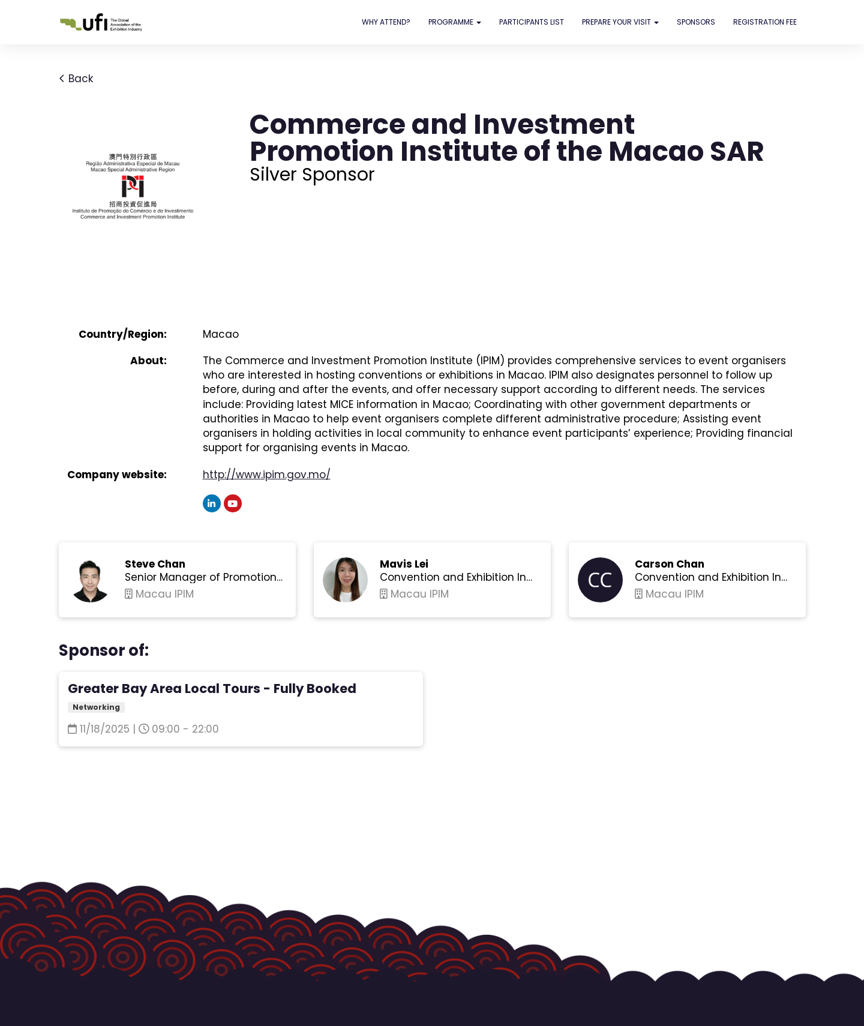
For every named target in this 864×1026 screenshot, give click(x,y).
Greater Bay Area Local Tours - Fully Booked (212, 688)
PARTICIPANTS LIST (531, 22)
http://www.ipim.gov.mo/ (267, 474)
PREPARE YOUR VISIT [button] (620, 22)
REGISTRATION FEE (765, 22)
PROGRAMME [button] (454, 22)
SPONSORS (696, 22)
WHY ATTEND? (386, 22)
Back (76, 78)
